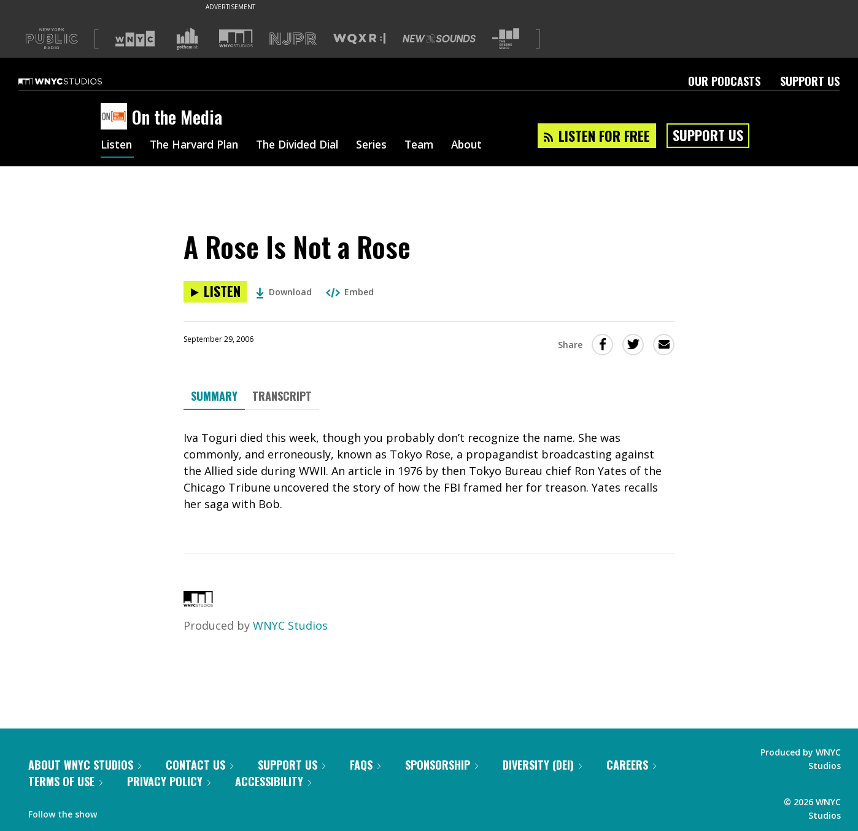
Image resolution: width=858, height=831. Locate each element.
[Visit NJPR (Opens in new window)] (293, 39)
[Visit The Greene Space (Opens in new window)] (505, 39)
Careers (631, 765)
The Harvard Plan (198, 146)
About (485, 146)
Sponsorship (441, 765)
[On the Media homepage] (116, 117)
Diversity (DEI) (542, 765)
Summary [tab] (214, 396)
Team (435, 146)
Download (284, 292)
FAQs (365, 765)
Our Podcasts (724, 81)
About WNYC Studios (84, 765)
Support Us (810, 81)
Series (385, 146)
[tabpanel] (429, 471)
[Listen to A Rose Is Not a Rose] (215, 292)
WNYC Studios (290, 625)
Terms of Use (65, 781)
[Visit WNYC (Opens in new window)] (135, 39)
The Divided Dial (307, 146)
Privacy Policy (169, 781)
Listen (117, 146)
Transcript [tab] (282, 396)
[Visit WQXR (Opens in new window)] (359, 39)
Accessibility (273, 781)
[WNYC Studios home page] (75, 81)
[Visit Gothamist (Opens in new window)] (187, 39)
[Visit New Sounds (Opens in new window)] (439, 38)
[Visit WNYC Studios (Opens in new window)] (236, 38)
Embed (350, 292)
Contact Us (199, 765)
